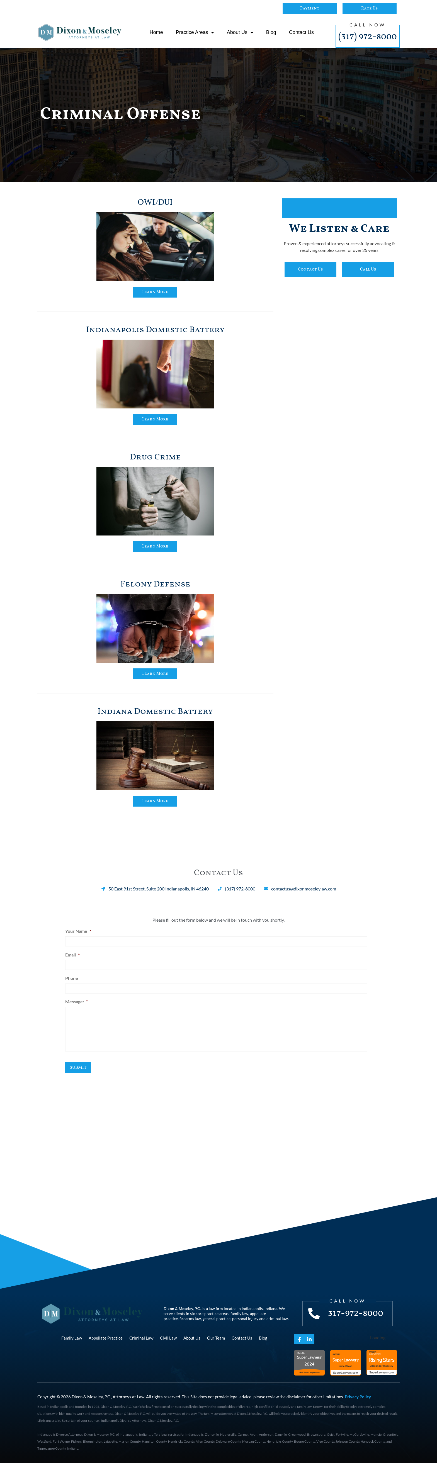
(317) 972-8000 (367, 36)
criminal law (277, 1318)
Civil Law (168, 1337)
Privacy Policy (358, 1396)
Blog (271, 32)
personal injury (245, 1318)
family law (239, 1313)
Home (156, 32)
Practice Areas (195, 32)
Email (72, 954)
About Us (240, 32)
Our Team (216, 1337)
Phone (71, 978)
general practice (216, 1318)
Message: (76, 1001)
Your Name (78, 931)
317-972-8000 (355, 1313)
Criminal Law (141, 1337)
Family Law (71, 1337)
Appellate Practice (106, 1337)
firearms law (190, 1318)
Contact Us (301, 32)
